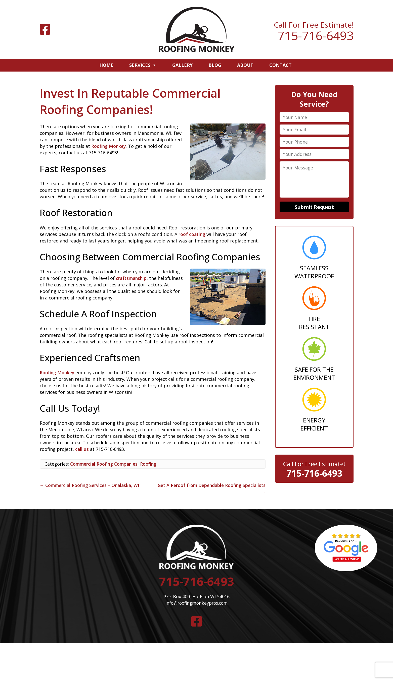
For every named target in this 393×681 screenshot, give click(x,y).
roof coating (192, 234)
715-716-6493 (316, 35)
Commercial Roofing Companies (105, 464)
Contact (280, 65)
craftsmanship (132, 278)
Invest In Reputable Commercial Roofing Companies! (132, 101)
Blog (214, 65)
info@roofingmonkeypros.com (197, 604)
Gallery (182, 65)
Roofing (151, 464)
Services (142, 65)
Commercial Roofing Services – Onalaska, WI (91, 485)
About (245, 65)
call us (82, 449)
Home (106, 65)
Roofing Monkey (109, 146)
